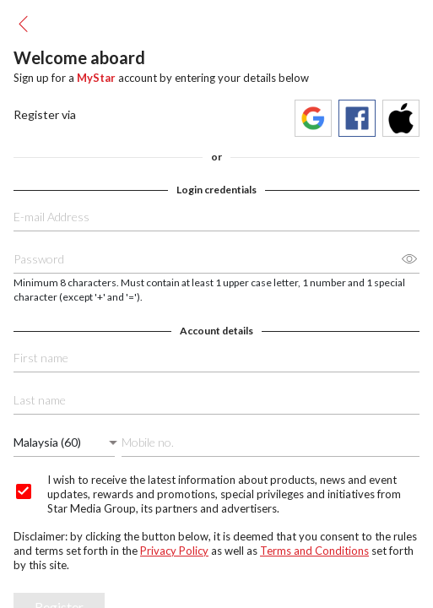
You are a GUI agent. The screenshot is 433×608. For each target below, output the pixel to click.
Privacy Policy (174, 550)
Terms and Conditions (314, 550)
